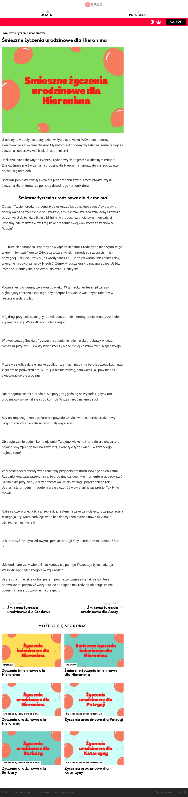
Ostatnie (48, 13)
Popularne (138, 13)
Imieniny (8, 665)
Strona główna (164, 792)
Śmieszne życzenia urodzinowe (21, 714)
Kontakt (181, 792)
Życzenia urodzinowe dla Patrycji (93, 720)
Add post (176, 23)
